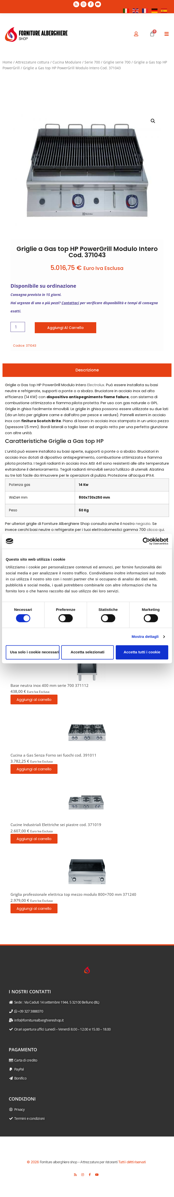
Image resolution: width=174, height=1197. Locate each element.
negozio (143, 523)
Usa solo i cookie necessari (34, 652)
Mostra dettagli (145, 636)
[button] (153, 120)
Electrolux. (96, 384)
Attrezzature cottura (32, 62)
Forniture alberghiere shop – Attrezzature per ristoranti (79, 1162)
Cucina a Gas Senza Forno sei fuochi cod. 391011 (53, 755)
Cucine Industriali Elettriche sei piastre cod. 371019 (55, 824)
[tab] (87, 370)
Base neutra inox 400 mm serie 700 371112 (49, 685)
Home (7, 62)
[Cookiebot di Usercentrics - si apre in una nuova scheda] (146, 541)
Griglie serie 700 (116, 62)
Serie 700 (92, 62)
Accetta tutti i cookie (142, 652)
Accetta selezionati (87, 652)
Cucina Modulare (66, 62)
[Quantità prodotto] (17, 327)
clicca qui (155, 529)
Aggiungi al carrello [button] (34, 699)
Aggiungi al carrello (65, 327)
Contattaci (70, 302)
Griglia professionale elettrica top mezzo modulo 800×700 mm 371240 (73, 894)
